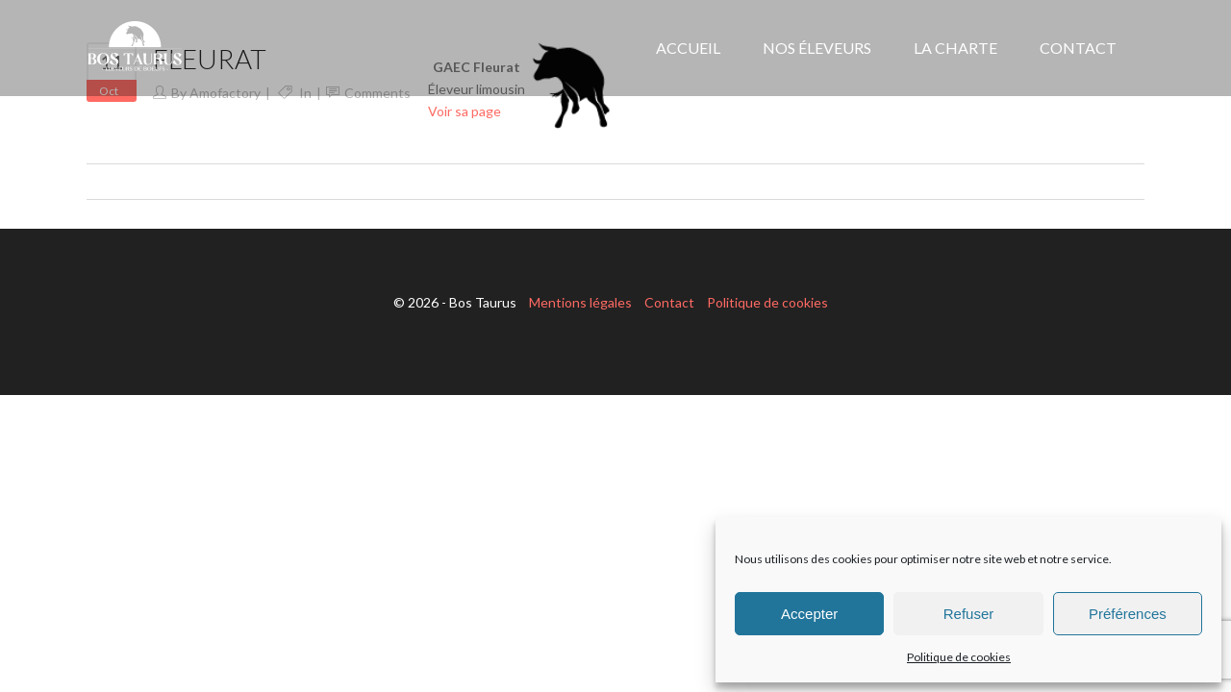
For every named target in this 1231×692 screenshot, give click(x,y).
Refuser (968, 614)
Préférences (1128, 614)
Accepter (809, 614)
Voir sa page (464, 111)
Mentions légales (580, 302)
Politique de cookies (959, 657)
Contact (669, 302)
